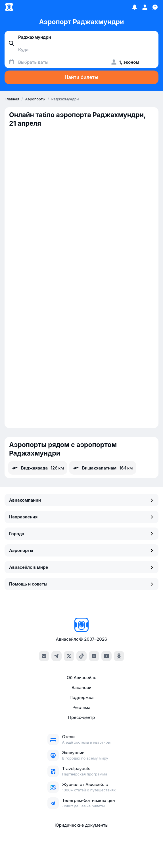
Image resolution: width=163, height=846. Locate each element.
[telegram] (56, 656)
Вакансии (81, 687)
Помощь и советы (81, 584)
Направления (81, 517)
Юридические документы (81, 825)
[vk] (44, 656)
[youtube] (106, 656)
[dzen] (94, 656)
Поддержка (82, 697)
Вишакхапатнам (102, 467)
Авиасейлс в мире (81, 567)
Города (81, 533)
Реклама (81, 707)
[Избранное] (134, 7)
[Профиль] (144, 7)
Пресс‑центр (81, 717)
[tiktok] (81, 656)
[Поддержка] (155, 7)
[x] (69, 656)
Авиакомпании (81, 500)
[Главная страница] (9, 7)
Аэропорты (81, 550)
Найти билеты (82, 77)
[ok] (119, 656)
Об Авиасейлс (81, 677)
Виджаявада (37, 467)
